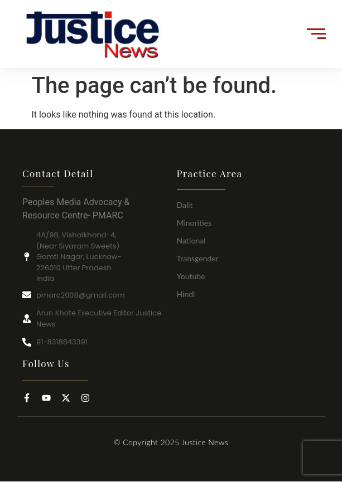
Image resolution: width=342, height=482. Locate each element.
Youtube (191, 276)
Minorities (194, 222)
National (191, 240)
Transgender (198, 258)
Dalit (185, 205)
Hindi (186, 294)
